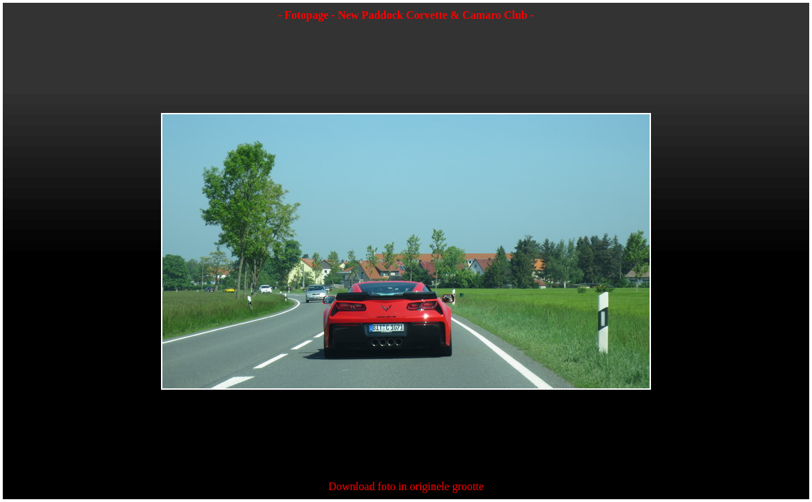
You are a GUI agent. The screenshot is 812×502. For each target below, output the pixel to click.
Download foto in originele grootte (406, 486)
